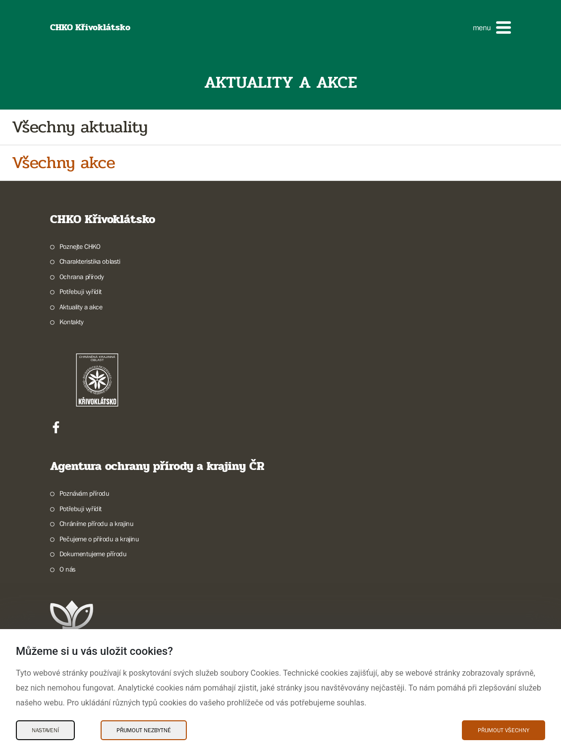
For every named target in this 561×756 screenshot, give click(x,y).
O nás (67, 569)
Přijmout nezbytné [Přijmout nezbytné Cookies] (143, 730)
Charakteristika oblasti (89, 261)
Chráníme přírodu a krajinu (96, 523)
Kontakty (71, 322)
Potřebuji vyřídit (80, 291)
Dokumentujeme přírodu (93, 554)
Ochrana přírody (81, 277)
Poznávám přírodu (84, 493)
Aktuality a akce (81, 307)
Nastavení (45, 730)
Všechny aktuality (80, 127)
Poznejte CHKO (80, 246)
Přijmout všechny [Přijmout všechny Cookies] (503, 730)
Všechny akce (63, 163)
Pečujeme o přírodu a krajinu (99, 539)
